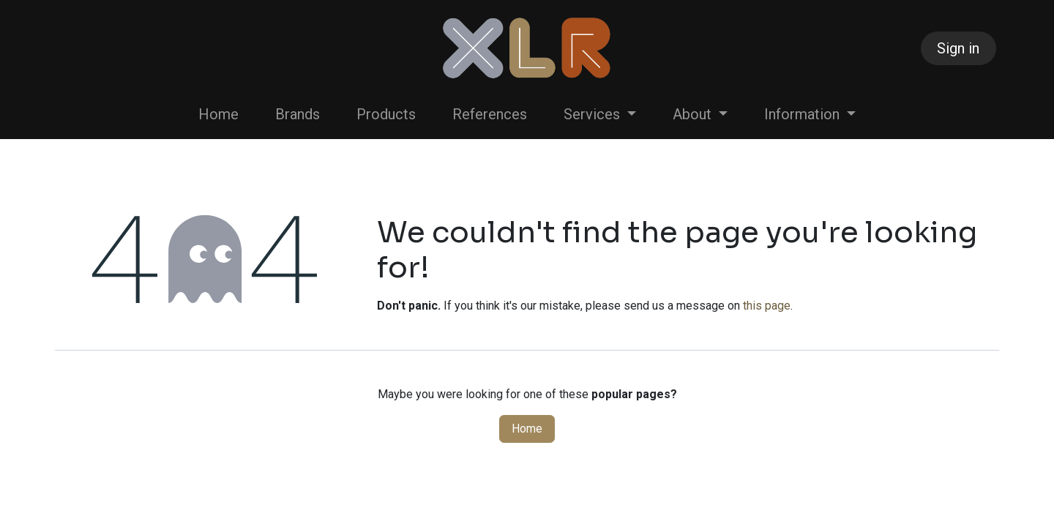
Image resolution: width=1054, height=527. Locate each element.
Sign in (958, 48)
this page (766, 306)
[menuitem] (218, 114)
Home (527, 429)
